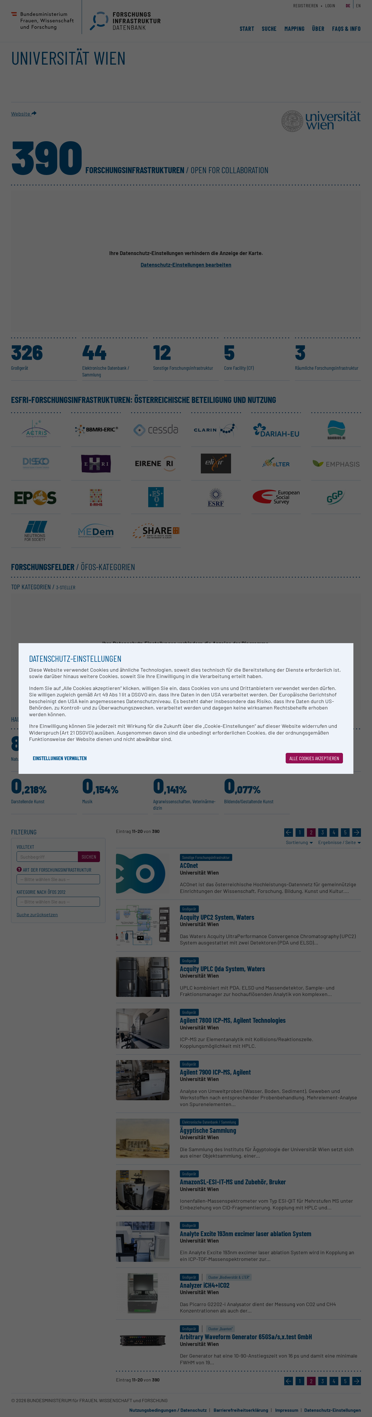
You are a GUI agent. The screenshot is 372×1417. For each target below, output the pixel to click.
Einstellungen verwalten (60, 758)
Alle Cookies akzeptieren (314, 758)
